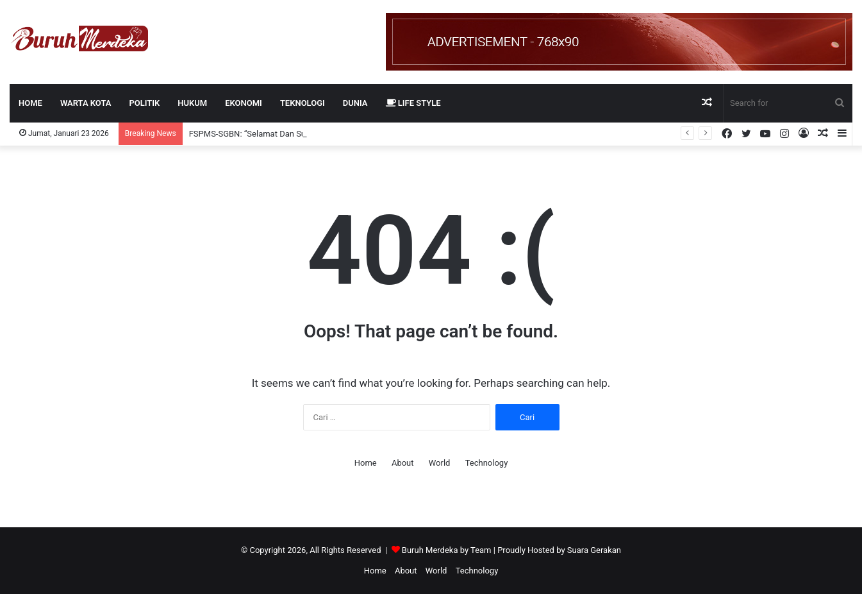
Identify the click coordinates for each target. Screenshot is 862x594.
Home (30, 103)
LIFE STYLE (413, 103)
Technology (486, 463)
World (440, 463)
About (403, 463)
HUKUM (192, 103)
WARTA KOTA (86, 103)
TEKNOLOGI (302, 103)
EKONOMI (243, 103)
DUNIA (355, 103)
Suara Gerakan (594, 550)
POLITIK (144, 103)
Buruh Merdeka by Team (447, 550)
